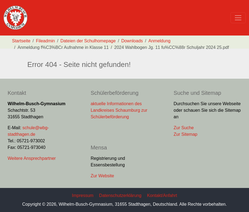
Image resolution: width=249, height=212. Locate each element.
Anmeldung (159, 41)
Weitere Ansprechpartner (32, 158)
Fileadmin (45, 41)
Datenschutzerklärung (120, 195)
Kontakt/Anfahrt (162, 195)
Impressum (82, 195)
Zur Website (102, 175)
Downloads (132, 41)
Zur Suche (184, 127)
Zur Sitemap (185, 134)
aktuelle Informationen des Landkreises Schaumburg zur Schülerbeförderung (119, 110)
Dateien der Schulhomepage (88, 41)
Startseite (21, 41)
